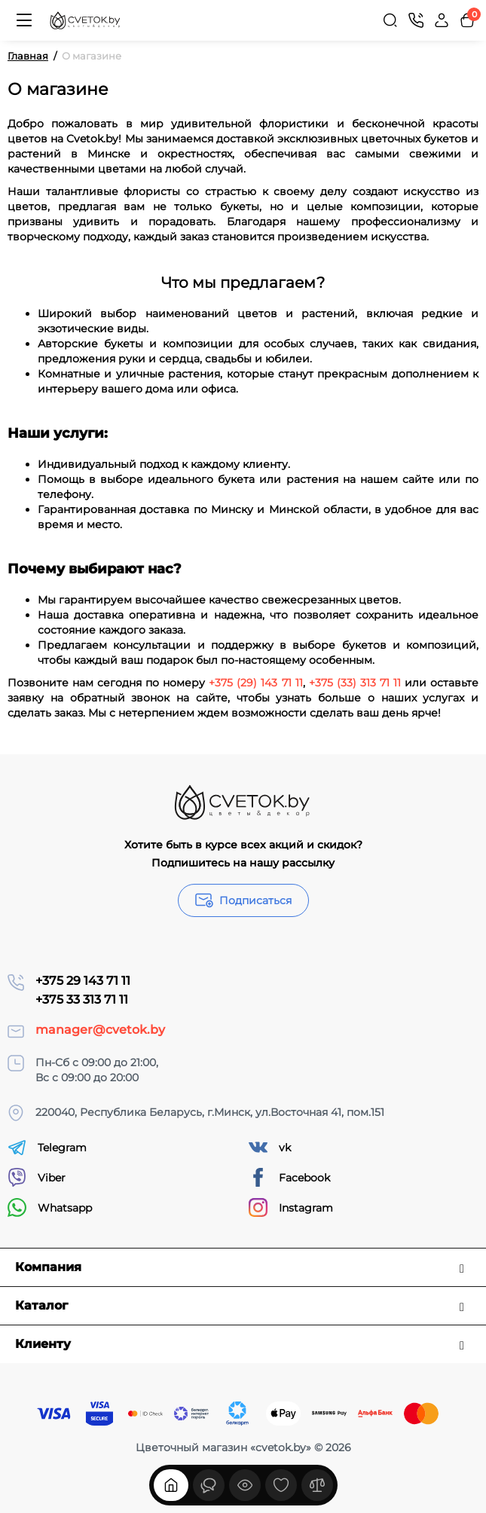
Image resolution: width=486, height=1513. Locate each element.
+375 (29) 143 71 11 (255, 682)
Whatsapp (50, 1207)
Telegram (47, 1147)
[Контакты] (416, 20)
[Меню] (24, 20)
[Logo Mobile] (85, 20)
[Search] (390, 20)
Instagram (291, 1207)
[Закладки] (281, 1485)
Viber (37, 1177)
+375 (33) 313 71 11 (355, 682)
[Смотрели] (209, 1485)
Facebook (289, 1177)
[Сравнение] (317, 1485)
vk (270, 1147)
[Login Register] (441, 20)
